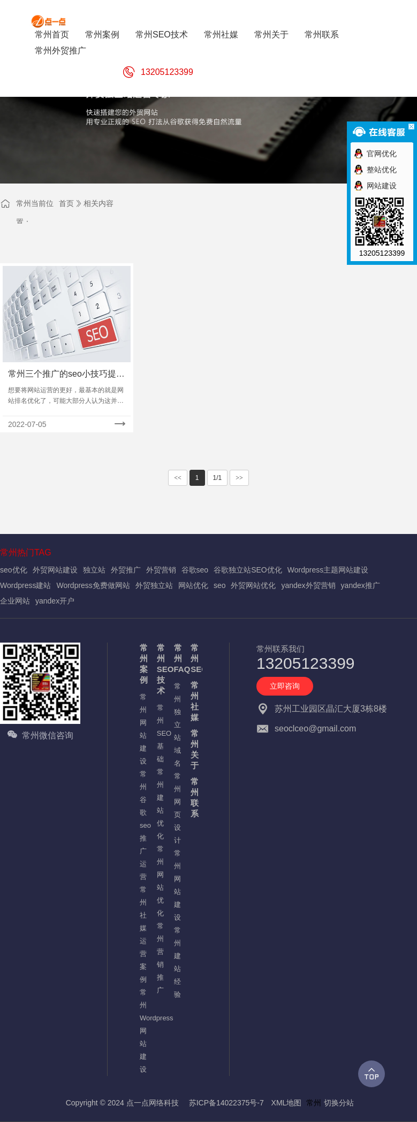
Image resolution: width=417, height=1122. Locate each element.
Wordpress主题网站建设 (327, 570)
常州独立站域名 (177, 724)
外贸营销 (161, 570)
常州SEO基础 (160, 733)
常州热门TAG (25, 552)
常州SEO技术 (160, 669)
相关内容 (98, 203)
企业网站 (15, 601)
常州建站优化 (160, 804)
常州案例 (143, 663)
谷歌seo (195, 570)
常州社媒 (194, 701)
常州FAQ (177, 658)
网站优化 (193, 585)
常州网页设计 (177, 808)
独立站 (94, 570)
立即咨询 (285, 686)
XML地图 (286, 1102)
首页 (66, 203)
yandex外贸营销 (308, 585)
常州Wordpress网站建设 (143, 1030)
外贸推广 (126, 570)
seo (220, 585)
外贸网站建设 (55, 570)
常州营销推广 (160, 958)
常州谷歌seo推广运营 (143, 825)
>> (239, 478)
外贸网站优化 (253, 585)
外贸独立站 (154, 585)
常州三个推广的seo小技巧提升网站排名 (66, 374)
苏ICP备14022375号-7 (226, 1102)
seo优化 (13, 570)
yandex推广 (360, 585)
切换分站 (339, 1102)
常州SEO (194, 658)
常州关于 (194, 749)
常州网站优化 (160, 881)
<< (177, 478)
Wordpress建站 (25, 585)
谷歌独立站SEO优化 (248, 570)
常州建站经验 (177, 962)
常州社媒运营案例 (143, 934)
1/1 (217, 478)
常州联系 (194, 797)
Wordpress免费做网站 (93, 585)
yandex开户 (54, 601)
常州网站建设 (143, 729)
